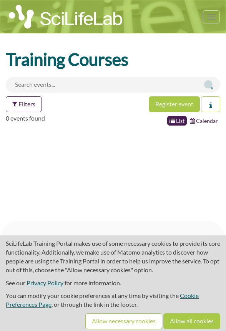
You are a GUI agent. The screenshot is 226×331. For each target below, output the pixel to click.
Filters (23, 104)
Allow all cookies (192, 320)
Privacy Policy (45, 282)
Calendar (204, 121)
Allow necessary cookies (124, 320)
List (177, 121)
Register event (174, 104)
